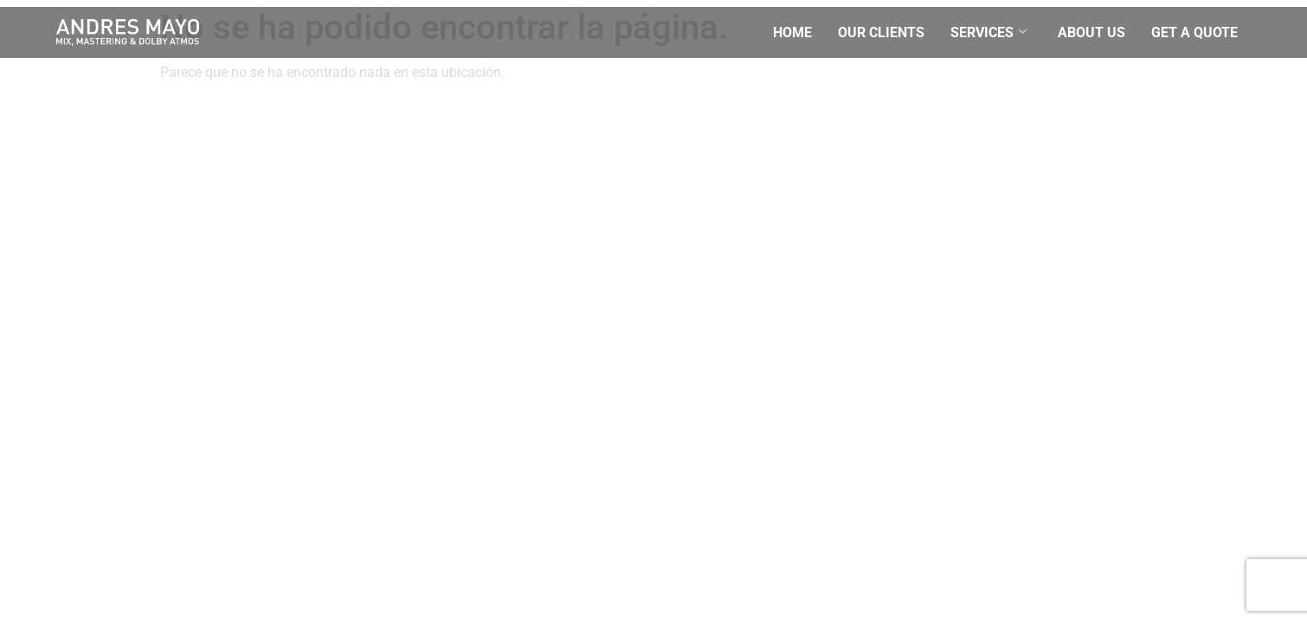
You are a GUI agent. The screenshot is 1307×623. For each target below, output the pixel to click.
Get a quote (1194, 32)
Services (988, 32)
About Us (1091, 32)
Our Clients (881, 32)
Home (792, 32)
